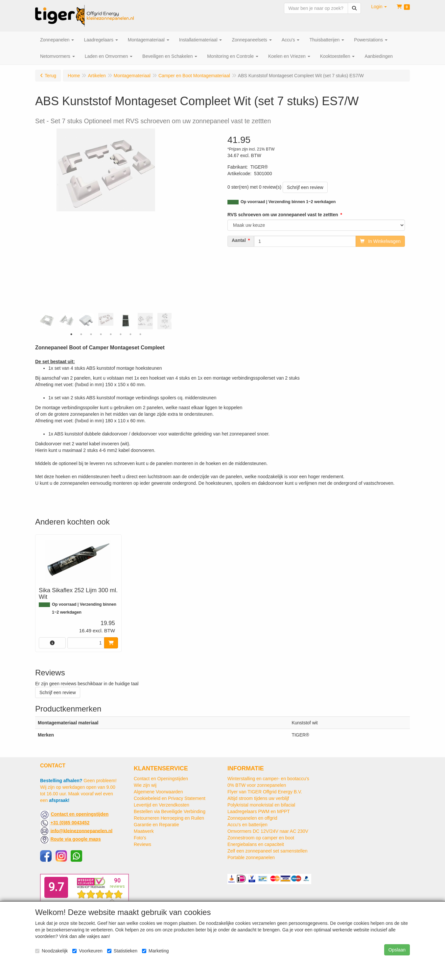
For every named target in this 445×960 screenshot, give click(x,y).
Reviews (142, 844)
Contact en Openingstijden (161, 778)
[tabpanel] (105, 319)
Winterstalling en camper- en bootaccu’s (268, 778)
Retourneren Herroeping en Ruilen (169, 818)
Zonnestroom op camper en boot (260, 837)
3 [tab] (91, 334)
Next (173, 321)
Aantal (239, 240)
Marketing (155, 950)
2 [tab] (81, 334)
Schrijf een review (305, 187)
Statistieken (122, 950)
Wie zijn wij (145, 785)
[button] (379, 6)
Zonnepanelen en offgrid (252, 818)
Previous (38, 321)
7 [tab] (130, 334)
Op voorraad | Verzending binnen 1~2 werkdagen (288, 201)
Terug (50, 75)
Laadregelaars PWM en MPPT (258, 811)
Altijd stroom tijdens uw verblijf (258, 798)
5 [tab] (110, 334)
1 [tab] (71, 334)
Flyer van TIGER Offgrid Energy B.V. (264, 791)
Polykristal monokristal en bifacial (261, 805)
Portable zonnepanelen (251, 857)
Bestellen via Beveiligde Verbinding (169, 811)
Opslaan (397, 949)
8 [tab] (140, 334)
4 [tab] (101, 334)
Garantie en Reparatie (156, 824)
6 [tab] (120, 334)
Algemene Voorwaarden (158, 791)
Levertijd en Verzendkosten (161, 805)
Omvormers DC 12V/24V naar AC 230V (267, 831)
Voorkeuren (87, 950)
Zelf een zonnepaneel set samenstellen (267, 851)
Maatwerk (144, 831)
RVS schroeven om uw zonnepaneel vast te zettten (282, 214)
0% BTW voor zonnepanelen (256, 785)
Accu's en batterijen (247, 824)
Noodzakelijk (51, 950)
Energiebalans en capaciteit (255, 844)
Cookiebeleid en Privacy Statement (169, 798)
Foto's (140, 837)
